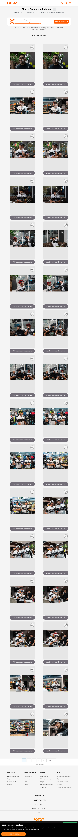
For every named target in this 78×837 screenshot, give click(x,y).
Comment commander (64, 776)
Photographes (28, 776)
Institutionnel (39, 796)
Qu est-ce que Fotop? (13, 776)
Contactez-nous (62, 779)
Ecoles (26, 782)
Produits (9, 784)
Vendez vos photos (39, 808)
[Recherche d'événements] (62, 3)
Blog (8, 779)
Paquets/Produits (39, 800)
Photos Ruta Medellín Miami (37, 9)
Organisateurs (28, 779)
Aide (39, 812)
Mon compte (44, 776)
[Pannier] (66, 3)
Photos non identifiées (39, 35)
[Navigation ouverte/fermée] (70, 3)
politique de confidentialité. (31, 829)
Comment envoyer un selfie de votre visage (28, 23)
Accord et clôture (13, 834)
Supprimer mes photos (64, 787)
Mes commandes (45, 779)
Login (42, 782)
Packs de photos (12, 782)
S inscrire (43, 787)
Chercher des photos (46, 784)
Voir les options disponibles (22, 84)
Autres (26, 784)
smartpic (61, 12)
